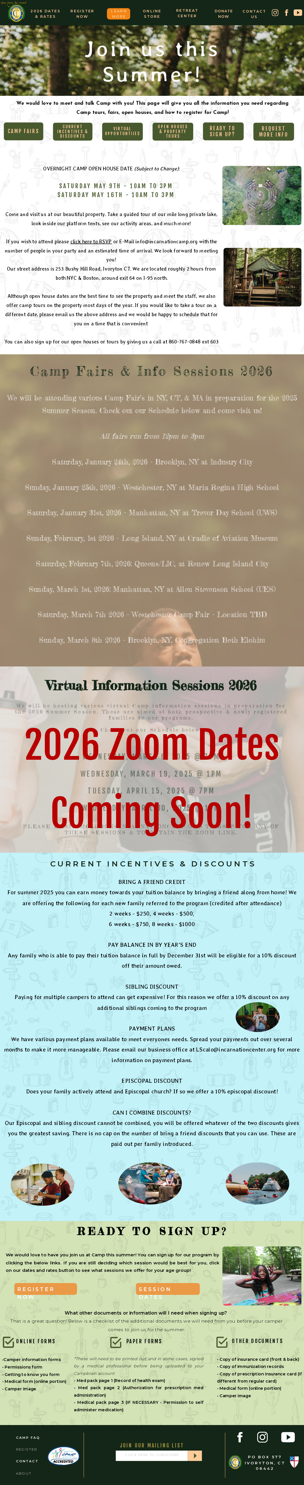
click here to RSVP (91, 241)
